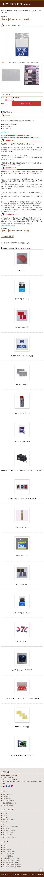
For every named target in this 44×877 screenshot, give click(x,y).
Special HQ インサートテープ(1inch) (22, 670)
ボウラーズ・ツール (9, 830)
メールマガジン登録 (9, 851)
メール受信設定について (8, 225)
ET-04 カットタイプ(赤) (22, 327)
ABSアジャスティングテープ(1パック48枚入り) (22, 498)
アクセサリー (7, 828)
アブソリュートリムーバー (22, 527)
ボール (5, 813)
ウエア (5, 822)
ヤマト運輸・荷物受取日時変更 (12, 864)
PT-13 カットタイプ (22, 384)
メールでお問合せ (8, 856)
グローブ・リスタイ (9, 820)
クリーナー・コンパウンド (10, 826)
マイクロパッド (22, 270)
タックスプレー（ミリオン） (22, 413)
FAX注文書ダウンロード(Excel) (12, 860)
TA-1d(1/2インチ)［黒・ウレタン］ (22, 299)
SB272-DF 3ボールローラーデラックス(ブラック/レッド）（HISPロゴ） (22, 470)
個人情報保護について (9, 803)
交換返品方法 (7, 798)
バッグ (5, 815)
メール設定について (9, 801)
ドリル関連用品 (7, 835)
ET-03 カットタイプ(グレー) (22, 584)
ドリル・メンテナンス (9, 837)
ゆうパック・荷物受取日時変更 (12, 866)
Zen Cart (34, 874)
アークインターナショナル (21, 10)
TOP (41, 870)
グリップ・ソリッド (9, 832)
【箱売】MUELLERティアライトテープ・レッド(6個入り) (22, 698)
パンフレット (5, 132)
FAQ (4, 845)
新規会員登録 (7, 849)
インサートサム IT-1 (22, 555)
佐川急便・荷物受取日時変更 (11, 862)
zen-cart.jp (40, 874)
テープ (5, 824)
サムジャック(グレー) (22, 641)
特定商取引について (9, 805)
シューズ (5, 817)
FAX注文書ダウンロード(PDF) (11, 858)
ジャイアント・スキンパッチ (22, 441)
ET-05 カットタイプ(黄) (22, 727)
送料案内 (5, 796)
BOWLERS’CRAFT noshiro (18, 874)
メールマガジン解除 (9, 854)
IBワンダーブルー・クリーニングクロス (21, 755)
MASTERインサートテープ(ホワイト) (22, 356)
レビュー (5, 847)
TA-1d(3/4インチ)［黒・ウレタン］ (22, 613)
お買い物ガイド (7, 794)
